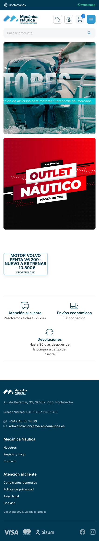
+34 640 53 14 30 (23, 421)
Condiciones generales (20, 482)
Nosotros (10, 447)
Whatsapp (87, 5)
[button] (68, 19)
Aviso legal (11, 496)
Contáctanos (14, 5)
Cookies (9, 503)
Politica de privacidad (18, 489)
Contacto (9, 461)
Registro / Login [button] (14, 454)
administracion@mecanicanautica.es (37, 426)
